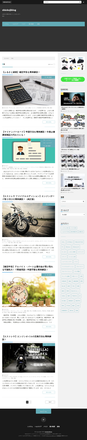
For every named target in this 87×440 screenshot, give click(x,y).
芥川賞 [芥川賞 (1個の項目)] (68, 305)
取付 (12, 242)
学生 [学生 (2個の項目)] (73, 286)
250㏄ (5, 241)
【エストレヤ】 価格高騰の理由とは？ (70, 169)
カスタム (37, 241)
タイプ (41, 241)
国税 (28, 310)
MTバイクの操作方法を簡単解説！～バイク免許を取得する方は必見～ (48, 2)
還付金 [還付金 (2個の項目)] (71, 310)
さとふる (13, 107)
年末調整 (34, 310)
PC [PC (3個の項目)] (62, 247)
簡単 (48, 107)
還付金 (24, 312)
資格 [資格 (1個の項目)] (81, 231)
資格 (38, 24)
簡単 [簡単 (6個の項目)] (63, 305)
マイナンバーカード (25, 167)
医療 (8, 168)
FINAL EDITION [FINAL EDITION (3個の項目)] (79, 242)
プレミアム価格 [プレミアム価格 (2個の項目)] (65, 276)
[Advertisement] (43, 39)
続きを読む (49, 122)
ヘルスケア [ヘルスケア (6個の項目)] (65, 231)
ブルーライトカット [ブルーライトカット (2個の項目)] (67, 271)
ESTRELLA (9, 241)
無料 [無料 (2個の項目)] (69, 296)
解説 (51, 107)
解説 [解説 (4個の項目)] (73, 305)
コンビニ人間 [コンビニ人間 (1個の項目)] (72, 256)
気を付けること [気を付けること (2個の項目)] (75, 291)
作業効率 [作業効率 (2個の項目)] (64, 281)
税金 (9, 312)
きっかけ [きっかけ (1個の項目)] (64, 252)
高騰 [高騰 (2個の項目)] (77, 310)
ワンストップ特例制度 (36, 107)
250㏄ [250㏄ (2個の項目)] (63, 242)
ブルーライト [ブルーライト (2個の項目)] (79, 266)
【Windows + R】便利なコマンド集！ (70, 149)
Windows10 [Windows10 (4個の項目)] (76, 247)
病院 (16, 168)
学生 (31, 310)
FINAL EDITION (16, 241)
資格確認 (25, 168)
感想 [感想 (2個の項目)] (78, 286)
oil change (20, 376)
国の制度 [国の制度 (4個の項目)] (74, 231)
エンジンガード (30, 241)
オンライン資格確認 (8, 167)
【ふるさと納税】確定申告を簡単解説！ (21, 72)
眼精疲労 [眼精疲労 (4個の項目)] (71, 300)
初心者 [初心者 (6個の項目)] (63, 286)
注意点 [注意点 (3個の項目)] (63, 296)
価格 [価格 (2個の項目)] (70, 281)
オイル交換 (43, 376)
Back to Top (43, 411)
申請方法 (12, 168)
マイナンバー (17, 167)
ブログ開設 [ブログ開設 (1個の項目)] (77, 271)
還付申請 (20, 312)
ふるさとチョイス (20, 107)
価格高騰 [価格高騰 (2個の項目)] (75, 281)
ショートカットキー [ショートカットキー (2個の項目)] (67, 261)
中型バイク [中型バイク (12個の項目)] (75, 276)
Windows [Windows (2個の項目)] (68, 247)
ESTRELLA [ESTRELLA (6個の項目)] (69, 242)
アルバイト (13, 310)
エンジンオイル (32, 376)
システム (6, 24)
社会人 (5, 312)
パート (21, 310)
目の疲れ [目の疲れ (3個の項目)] (64, 300)
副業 (25, 310)
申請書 (48, 310)
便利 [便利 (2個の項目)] (81, 281)
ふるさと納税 (28, 107)
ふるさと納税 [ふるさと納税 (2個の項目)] (72, 252)
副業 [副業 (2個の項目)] (69, 286)
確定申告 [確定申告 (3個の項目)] (78, 300)
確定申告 (44, 107)
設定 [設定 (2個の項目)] (78, 305)
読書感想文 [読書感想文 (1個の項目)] (64, 310)
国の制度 (31, 24)
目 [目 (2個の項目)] (79, 296)
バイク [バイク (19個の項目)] (76, 261)
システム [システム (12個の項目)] (65, 228)
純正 (17, 242)
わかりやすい (7, 310)
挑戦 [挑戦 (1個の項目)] (63, 291)
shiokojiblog (9, 10)
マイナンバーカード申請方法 (37, 167)
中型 (9, 242)
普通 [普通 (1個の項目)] (68, 291)
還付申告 (15, 312)
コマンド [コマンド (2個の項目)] (64, 256)
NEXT (50, 402)
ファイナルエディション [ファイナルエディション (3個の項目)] (68, 266)
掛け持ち (39, 310)
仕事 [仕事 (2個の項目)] (81, 276)
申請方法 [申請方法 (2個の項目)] (74, 296)
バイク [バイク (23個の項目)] (73, 228)
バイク (23, 24)
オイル (38, 376)
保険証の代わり (48, 167)
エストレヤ (23, 241)
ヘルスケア (15, 24)
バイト (17, 310)
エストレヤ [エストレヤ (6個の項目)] (80, 252)
